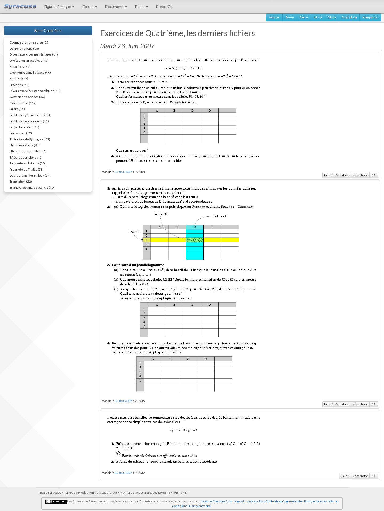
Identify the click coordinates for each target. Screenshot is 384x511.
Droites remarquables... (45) (29, 60)
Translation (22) (21, 181)
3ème (332, 17)
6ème (289, 17)
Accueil (274, 17)
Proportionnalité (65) (24, 127)
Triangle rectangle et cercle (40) (32, 187)
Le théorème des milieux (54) (30, 175)
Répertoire (360, 175)
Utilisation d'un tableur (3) (28, 151)
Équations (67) (20, 66)
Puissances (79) (21, 133)
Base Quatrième (48, 30)
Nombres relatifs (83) (25, 145)
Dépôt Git (164, 6)
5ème (303, 17)
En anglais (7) (19, 78)
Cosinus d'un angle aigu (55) (29, 42)
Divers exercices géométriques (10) (35, 90)
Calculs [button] (89, 6)
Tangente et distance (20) (28, 163)
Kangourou (370, 17)
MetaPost (343, 175)
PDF (374, 175)
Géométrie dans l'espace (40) (30, 72)
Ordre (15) (17, 109)
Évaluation (349, 17)
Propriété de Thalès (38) (27, 169)
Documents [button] (116, 6)
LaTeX (328, 175)
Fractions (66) (19, 85)
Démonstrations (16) (24, 48)
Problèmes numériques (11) (29, 121)
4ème (318, 17)
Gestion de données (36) (27, 97)
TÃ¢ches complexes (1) (26, 157)
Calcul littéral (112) (23, 103)
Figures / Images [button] (59, 6)
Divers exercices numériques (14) (34, 54)
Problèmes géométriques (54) (30, 115)
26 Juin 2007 (123, 172)
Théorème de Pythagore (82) (30, 139)
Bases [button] (141, 6)
